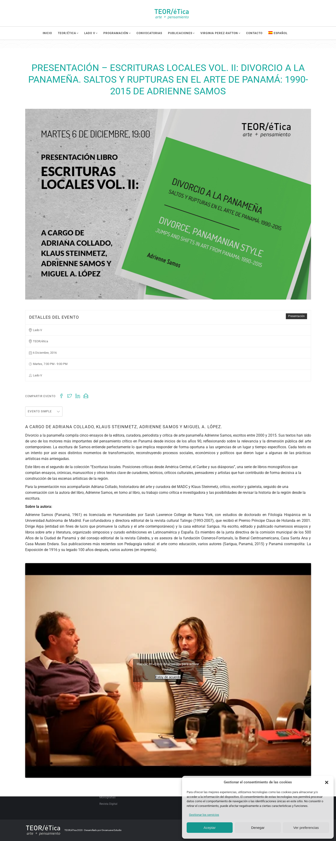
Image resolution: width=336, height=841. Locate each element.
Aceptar (209, 828)
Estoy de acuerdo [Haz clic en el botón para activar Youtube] (168, 677)
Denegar (258, 828)
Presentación (296, 316)
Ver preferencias (306, 828)
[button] (326, 782)
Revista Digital (108, 804)
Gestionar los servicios (204, 814)
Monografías (107, 797)
